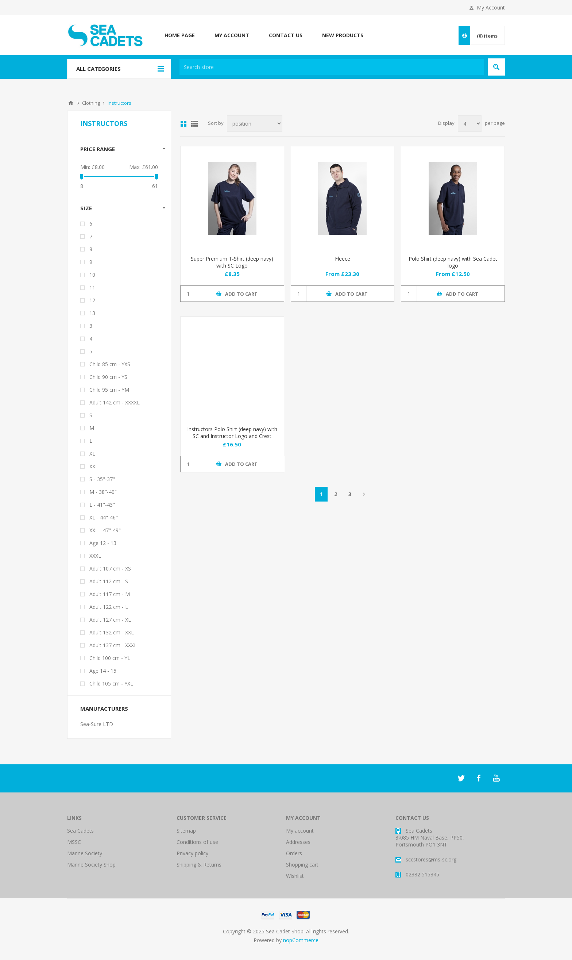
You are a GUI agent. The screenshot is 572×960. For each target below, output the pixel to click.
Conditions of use (197, 841)
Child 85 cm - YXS (109, 364)
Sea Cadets (80, 830)
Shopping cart (302, 864)
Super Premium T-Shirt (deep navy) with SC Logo (232, 262)
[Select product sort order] (254, 123)
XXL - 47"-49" (105, 530)
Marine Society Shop (91, 864)
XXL (93, 466)
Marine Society (84, 853)
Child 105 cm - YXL (111, 683)
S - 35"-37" (102, 479)
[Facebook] (478, 778)
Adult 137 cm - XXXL (113, 645)
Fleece (342, 258)
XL (92, 453)
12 (92, 300)
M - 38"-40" (103, 491)
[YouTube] (496, 778)
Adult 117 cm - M (109, 594)
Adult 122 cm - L (108, 606)
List (194, 124)
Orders (294, 853)
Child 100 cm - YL (109, 657)
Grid (183, 124)
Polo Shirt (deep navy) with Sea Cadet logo (453, 262)
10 (92, 274)
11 (92, 287)
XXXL (95, 555)
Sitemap (186, 830)
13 (92, 313)
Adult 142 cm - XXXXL (114, 402)
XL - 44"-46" (103, 517)
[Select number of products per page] (470, 123)
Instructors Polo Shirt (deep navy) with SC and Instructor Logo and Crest (232, 432)
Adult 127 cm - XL (110, 619)
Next (364, 494)
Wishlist (295, 875)
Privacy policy (192, 853)
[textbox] (331, 67)
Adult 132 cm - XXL (111, 632)
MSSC (74, 841)
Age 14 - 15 (102, 670)
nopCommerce (300, 940)
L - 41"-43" (102, 504)
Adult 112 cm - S (108, 581)
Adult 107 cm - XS (110, 568)
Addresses (298, 841)
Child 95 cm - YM (109, 389)
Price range (97, 149)
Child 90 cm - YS (108, 376)
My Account (491, 7)
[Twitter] (461, 778)
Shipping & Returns (199, 864)
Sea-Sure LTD (96, 724)
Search (496, 67)
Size (86, 208)
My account (300, 830)
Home (70, 103)
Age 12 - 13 (102, 542)
